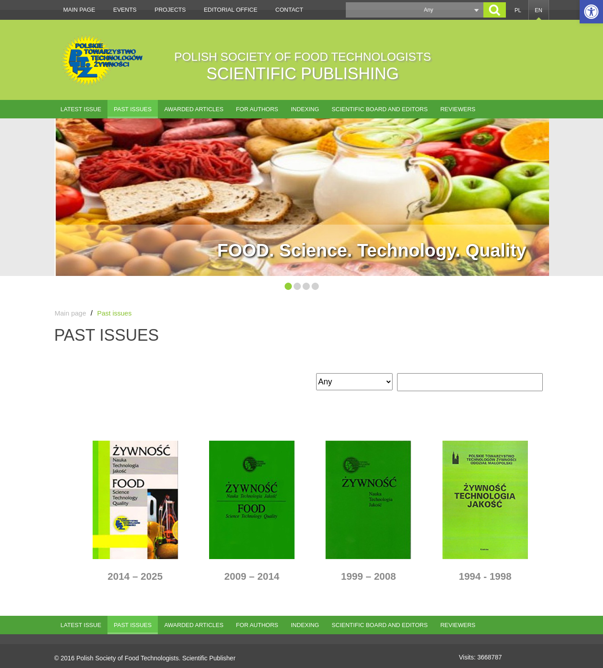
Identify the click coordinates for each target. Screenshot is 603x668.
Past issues (133, 109)
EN (538, 10)
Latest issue (81, 109)
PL (517, 10)
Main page (79, 9)
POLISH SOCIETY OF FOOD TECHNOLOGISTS (302, 66)
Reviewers (457, 109)
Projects (170, 9)
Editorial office (230, 9)
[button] (591, 11)
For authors (257, 109)
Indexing (305, 109)
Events (125, 9)
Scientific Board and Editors (380, 109)
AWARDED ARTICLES (193, 109)
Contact (289, 9)
